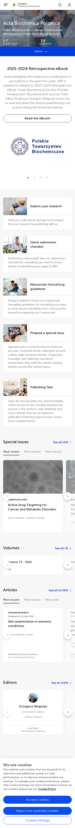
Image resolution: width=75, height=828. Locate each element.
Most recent (11, 451)
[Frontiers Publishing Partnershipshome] (26, 5)
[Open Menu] (5, 5)
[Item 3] (47, 177)
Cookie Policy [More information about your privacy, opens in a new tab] (47, 793)
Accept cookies (37, 804)
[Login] (69, 5)
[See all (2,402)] (60, 590)
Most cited (52, 599)
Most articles (53, 451)
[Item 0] (28, 177)
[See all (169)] (61, 683)
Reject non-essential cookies (37, 815)
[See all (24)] (62, 442)
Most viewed (32, 451)
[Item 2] (40, 177)
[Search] (60, 5)
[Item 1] (34, 177)
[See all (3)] (63, 548)
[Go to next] (68, 496)
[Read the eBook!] (37, 118)
